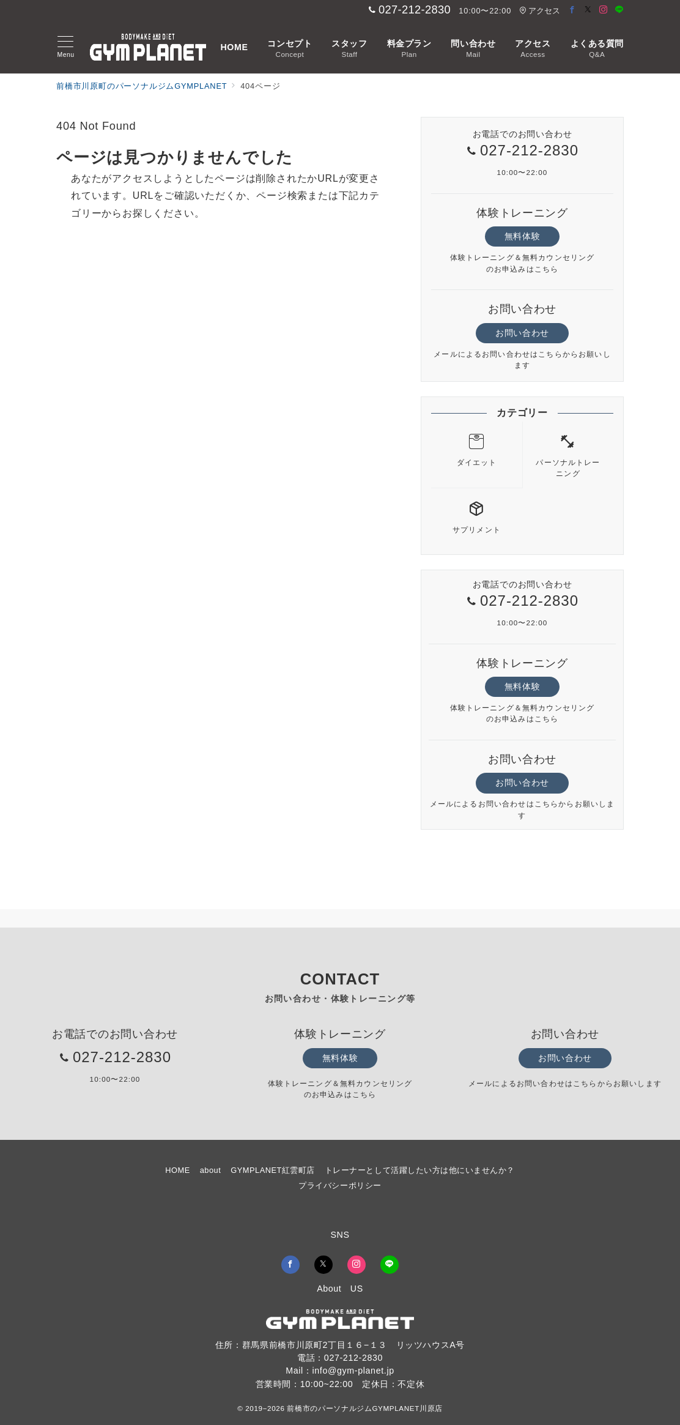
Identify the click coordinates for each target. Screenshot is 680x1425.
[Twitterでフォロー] (588, 10)
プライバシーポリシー (339, 1185)
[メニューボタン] (65, 47)
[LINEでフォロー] (619, 10)
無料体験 (522, 236)
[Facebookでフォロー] (572, 10)
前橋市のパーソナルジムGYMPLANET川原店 (364, 1408)
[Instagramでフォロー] (603, 10)
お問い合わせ (522, 333)
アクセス (539, 10)
